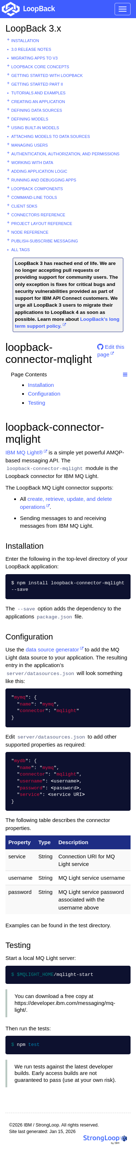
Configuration (44, 394)
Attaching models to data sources (50, 136)
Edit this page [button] (110, 350)
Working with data (32, 162)
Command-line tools (34, 197)
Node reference (30, 232)
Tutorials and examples (38, 93)
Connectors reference (38, 215)
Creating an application (38, 101)
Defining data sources (36, 110)
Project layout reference (41, 223)
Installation (25, 40)
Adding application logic (39, 171)
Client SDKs (24, 206)
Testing (36, 403)
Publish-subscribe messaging (44, 241)
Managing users (29, 145)
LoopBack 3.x (33, 28)
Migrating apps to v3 (34, 58)
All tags (20, 250)
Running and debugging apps (43, 180)
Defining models (29, 119)
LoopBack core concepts (40, 67)
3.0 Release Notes (31, 49)
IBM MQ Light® (24, 452)
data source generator (52, 649)
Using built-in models (35, 128)
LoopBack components (37, 189)
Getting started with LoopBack (47, 75)
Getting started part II (37, 84)
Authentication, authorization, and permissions (65, 154)
